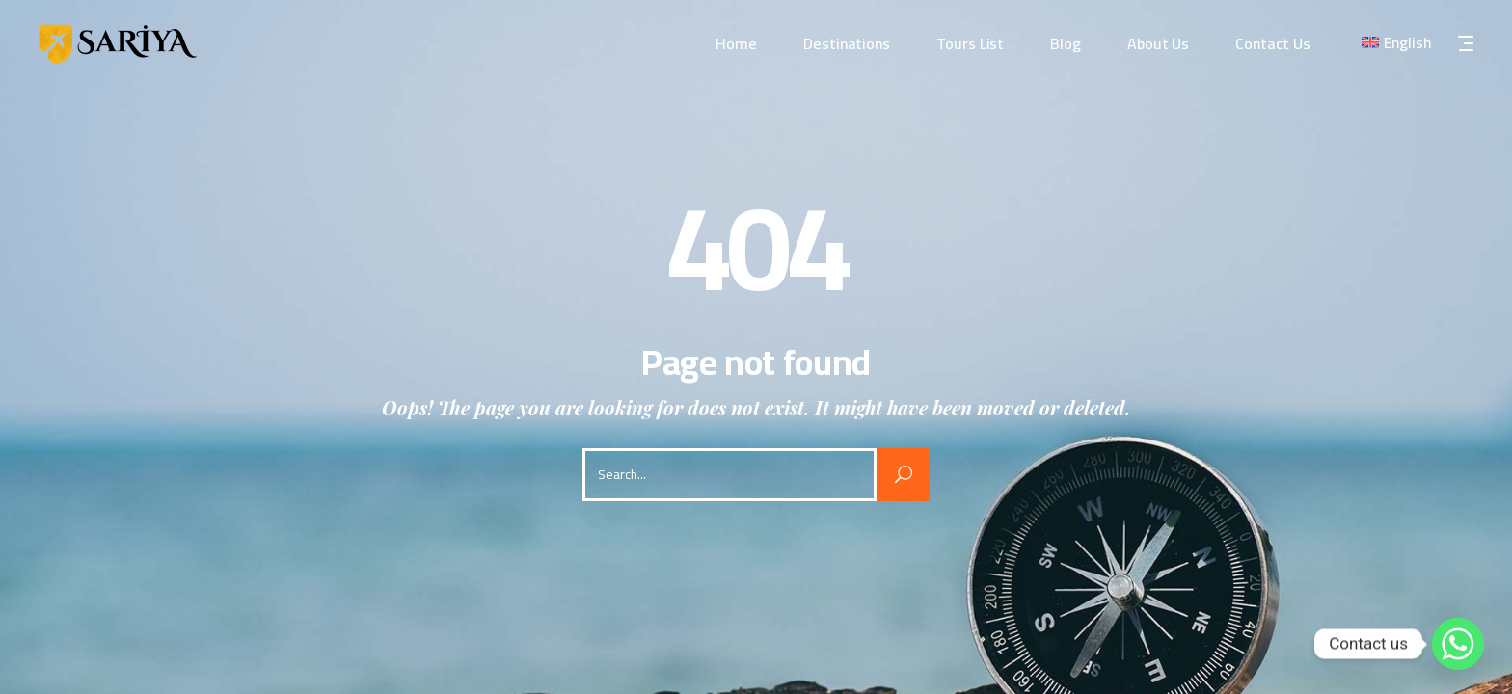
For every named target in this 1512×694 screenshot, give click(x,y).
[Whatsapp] (1458, 644)
